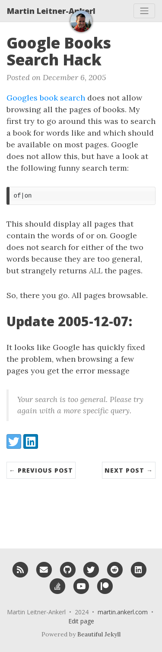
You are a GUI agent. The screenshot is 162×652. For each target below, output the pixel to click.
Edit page (81, 621)
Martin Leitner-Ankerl (51, 11)
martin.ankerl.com (123, 612)
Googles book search (45, 98)
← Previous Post (41, 470)
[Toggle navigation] (144, 10)
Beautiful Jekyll (99, 634)
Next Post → (129, 470)
